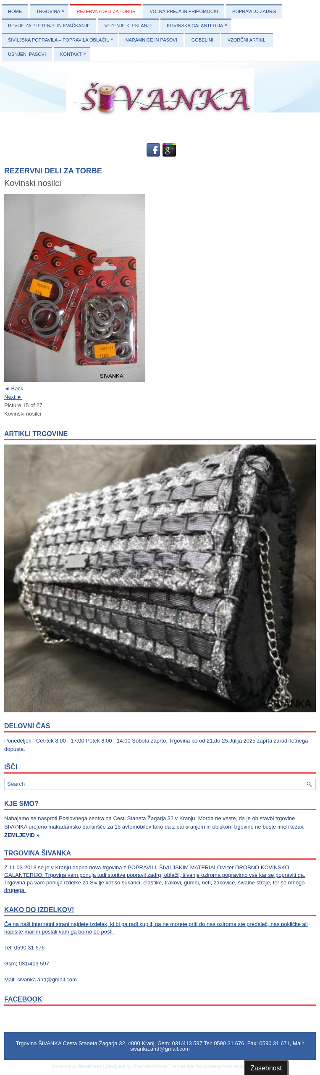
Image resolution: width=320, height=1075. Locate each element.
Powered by (64, 1066)
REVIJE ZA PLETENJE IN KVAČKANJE (49, 25)
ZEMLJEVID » (21, 835)
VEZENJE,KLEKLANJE (128, 25)
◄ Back (13, 388)
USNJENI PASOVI (27, 54)
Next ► (13, 397)
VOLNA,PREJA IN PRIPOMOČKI (184, 11)
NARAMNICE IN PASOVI (151, 39)
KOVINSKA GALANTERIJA (199, 23)
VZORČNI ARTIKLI (247, 39)
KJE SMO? (21, 803)
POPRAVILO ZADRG (254, 11)
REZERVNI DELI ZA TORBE (105, 11)
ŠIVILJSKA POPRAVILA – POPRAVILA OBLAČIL (63, 37)
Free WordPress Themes (159, 1066)
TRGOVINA (52, 9)
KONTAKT (75, 52)
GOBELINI (202, 39)
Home (15, 11)
